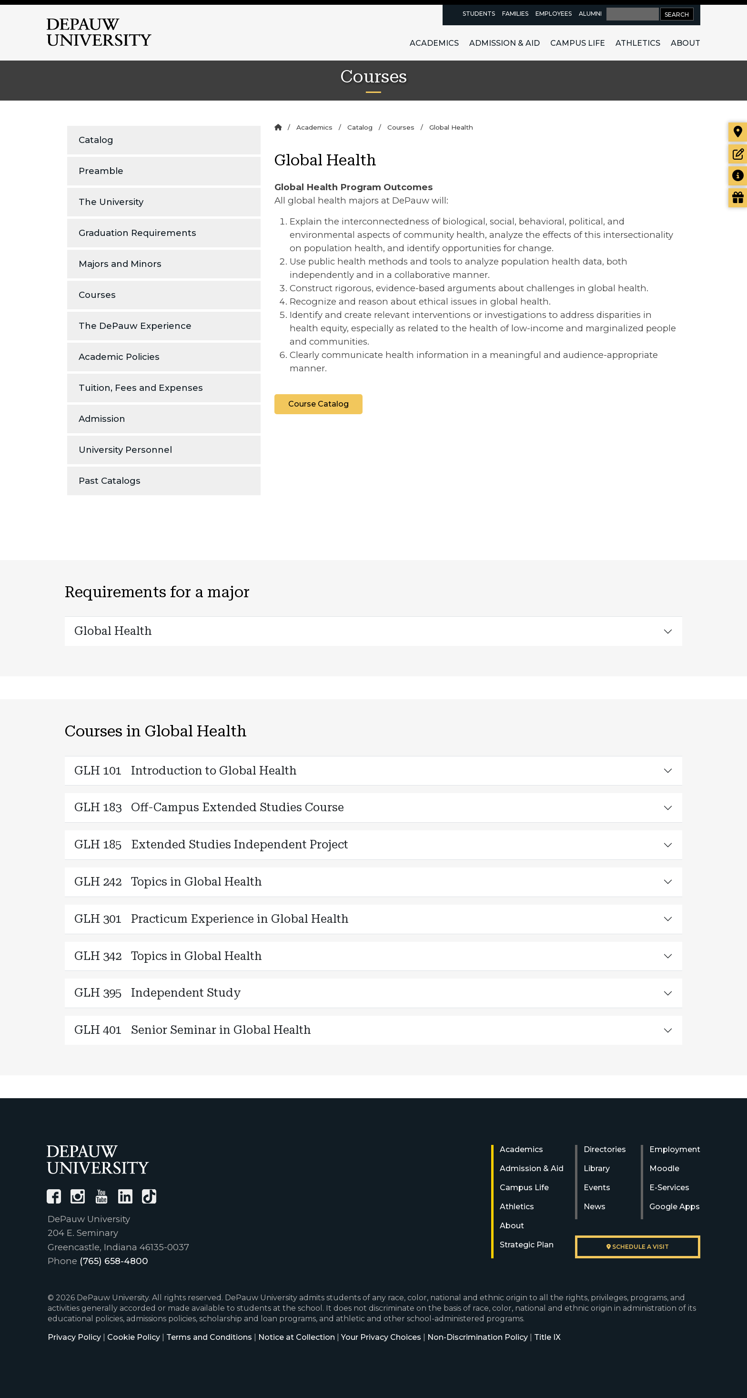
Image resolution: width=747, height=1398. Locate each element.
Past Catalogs (110, 480)
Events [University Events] (597, 1187)
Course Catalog (318, 403)
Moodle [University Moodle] (664, 1168)
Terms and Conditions (209, 1337)
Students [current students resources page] (479, 13)
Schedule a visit (637, 1246)
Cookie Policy (133, 1337)
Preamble (101, 170)
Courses (97, 294)
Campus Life (577, 43)
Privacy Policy (74, 1337)
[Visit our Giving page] (737, 197)
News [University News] (595, 1206)
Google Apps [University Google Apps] (674, 1206)
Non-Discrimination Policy (477, 1337)
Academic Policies (119, 356)
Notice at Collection (296, 1337)
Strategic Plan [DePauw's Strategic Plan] (527, 1244)
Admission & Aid (504, 43)
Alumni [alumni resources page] (590, 13)
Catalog (96, 139)
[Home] (278, 127)
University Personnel (125, 449)
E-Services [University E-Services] (669, 1187)
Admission (102, 418)
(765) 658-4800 (114, 1260)
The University (111, 201)
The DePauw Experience (135, 325)
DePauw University (99, 32)
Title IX (547, 1337)
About (685, 43)
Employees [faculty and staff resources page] (553, 13)
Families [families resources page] (515, 13)
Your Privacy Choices (381, 1337)
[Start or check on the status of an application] (737, 153)
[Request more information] (737, 175)
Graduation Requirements (137, 232)
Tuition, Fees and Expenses (141, 387)
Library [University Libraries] (597, 1168)
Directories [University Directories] (605, 1149)
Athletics (638, 43)
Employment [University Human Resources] (674, 1149)
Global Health (113, 631)
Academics (434, 43)
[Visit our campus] (737, 132)
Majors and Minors (120, 263)
